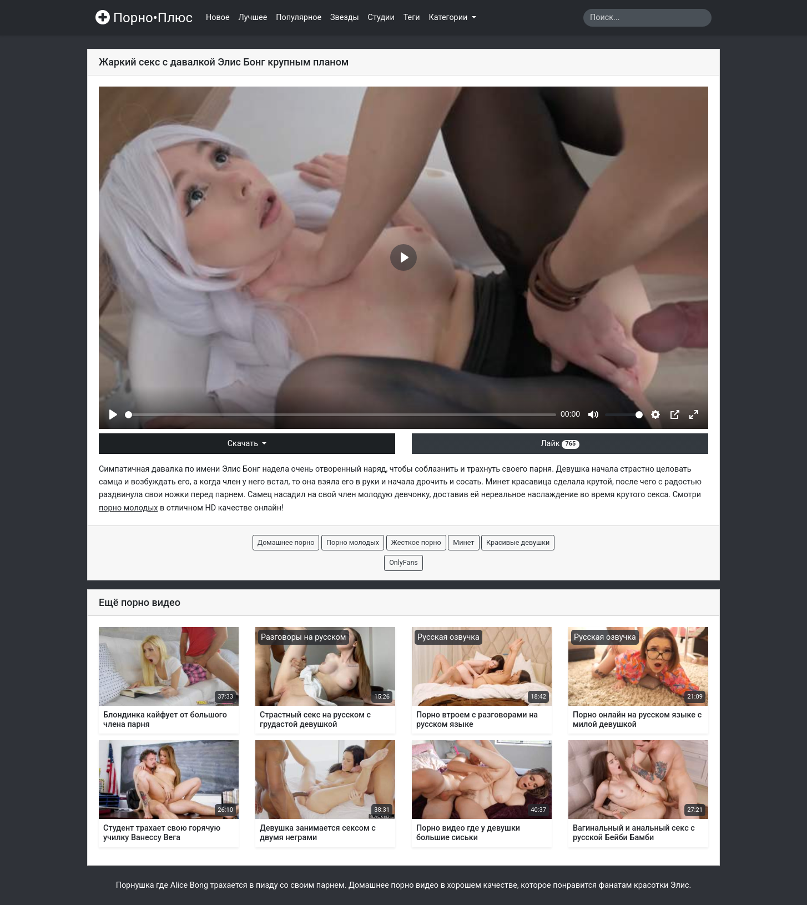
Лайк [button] (560, 443)
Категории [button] (449, 17)
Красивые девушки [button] (517, 542)
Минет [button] (463, 542)
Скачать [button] (244, 443)
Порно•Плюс (144, 18)
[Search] (647, 18)
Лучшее (253, 17)
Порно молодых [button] (352, 542)
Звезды (344, 17)
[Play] (113, 414)
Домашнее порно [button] (286, 542)
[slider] (340, 414)
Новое (218, 17)
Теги (412, 17)
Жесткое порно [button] (416, 542)
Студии (381, 17)
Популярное (298, 17)
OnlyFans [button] (403, 562)
